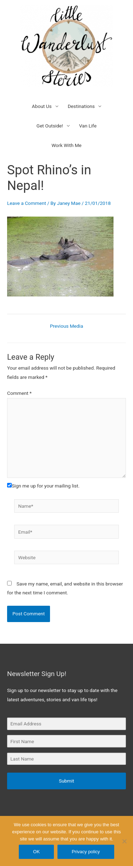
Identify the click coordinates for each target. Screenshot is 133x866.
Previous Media (66, 326)
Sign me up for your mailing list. (43, 486)
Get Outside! (50, 126)
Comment (19, 393)
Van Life (87, 126)
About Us (42, 106)
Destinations (81, 106)
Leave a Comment (26, 203)
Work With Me (66, 145)
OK (36, 851)
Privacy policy (86, 851)
